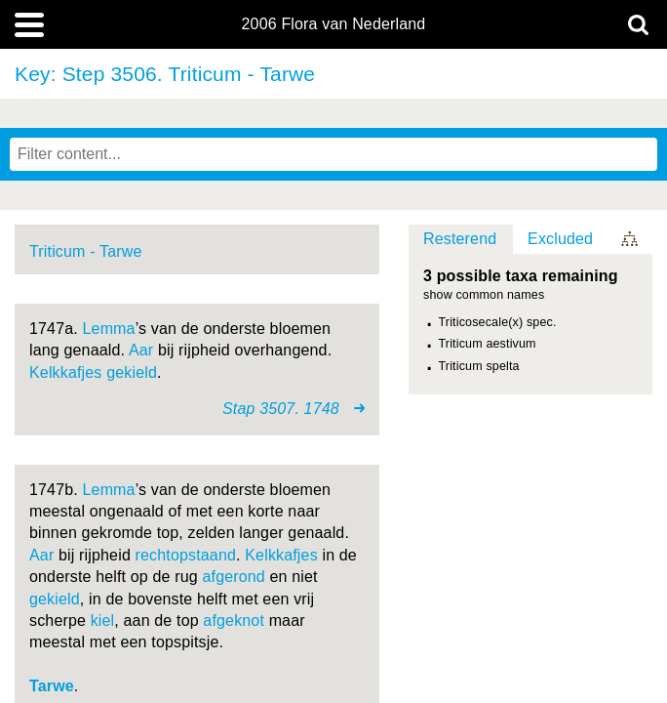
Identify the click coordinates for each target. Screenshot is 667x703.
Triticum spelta (479, 366)
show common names (483, 295)
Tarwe (51, 686)
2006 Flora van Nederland (334, 24)
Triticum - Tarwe (85, 251)
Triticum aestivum (487, 344)
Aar (141, 350)
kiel (103, 620)
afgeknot (233, 620)
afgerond (233, 576)
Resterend (459, 238)
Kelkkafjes (65, 372)
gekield (131, 372)
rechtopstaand (186, 555)
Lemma (109, 328)
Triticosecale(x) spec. (498, 322)
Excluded (560, 238)
